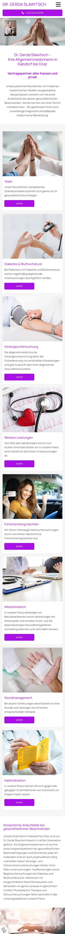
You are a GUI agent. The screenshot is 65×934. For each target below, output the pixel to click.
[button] (56, 5)
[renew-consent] (4, 930)
